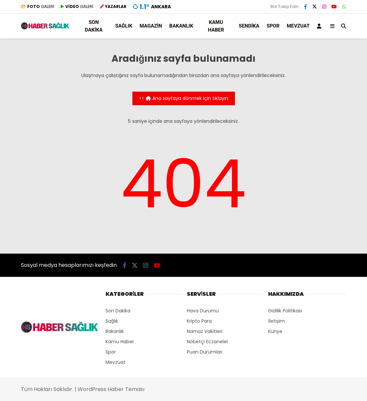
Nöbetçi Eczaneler (207, 341)
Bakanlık (181, 26)
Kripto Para (199, 321)
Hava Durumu (203, 310)
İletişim (276, 321)
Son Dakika (94, 26)
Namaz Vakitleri (204, 331)
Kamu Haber (216, 26)
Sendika (249, 26)
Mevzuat (115, 362)
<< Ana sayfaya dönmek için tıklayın (183, 98)
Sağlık (123, 26)
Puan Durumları (204, 352)
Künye (275, 331)
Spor (272, 26)
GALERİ (37, 6)
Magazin (151, 26)
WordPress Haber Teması (111, 389)
